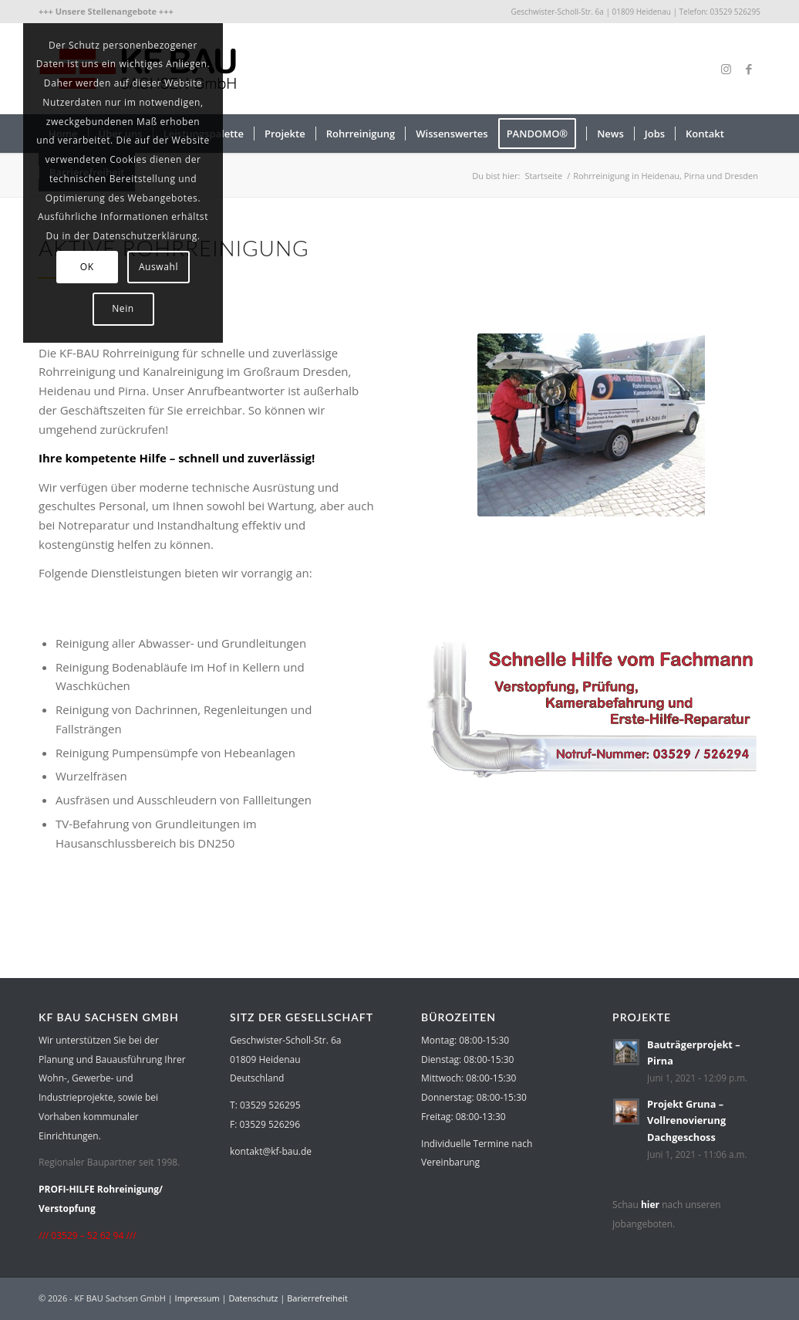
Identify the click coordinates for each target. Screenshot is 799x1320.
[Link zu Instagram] (725, 68)
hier (650, 1204)
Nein (123, 308)
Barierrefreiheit (317, 1298)
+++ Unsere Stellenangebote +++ (106, 11)
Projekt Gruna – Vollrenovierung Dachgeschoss (686, 1120)
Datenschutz (253, 1298)
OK (87, 266)
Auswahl (158, 266)
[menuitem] (106, 11)
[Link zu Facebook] (748, 68)
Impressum (197, 1298)
